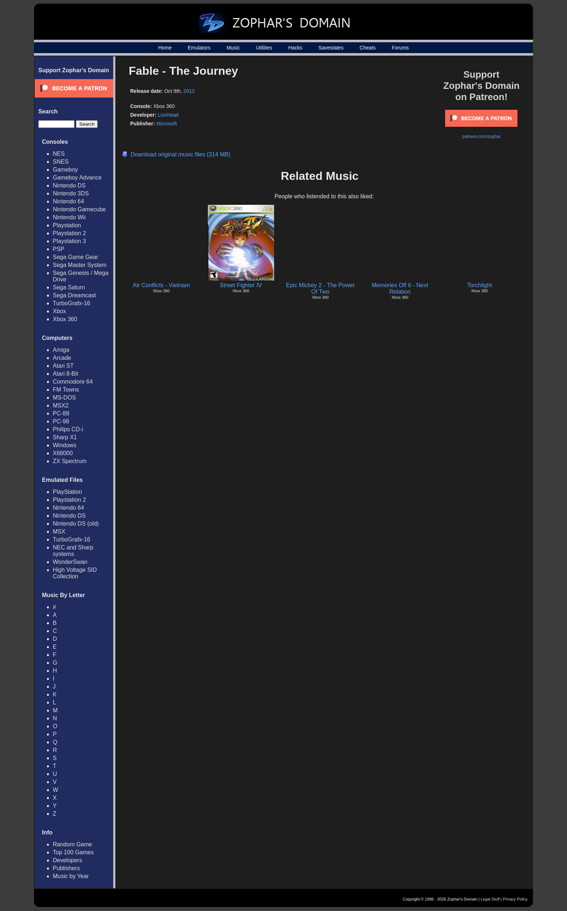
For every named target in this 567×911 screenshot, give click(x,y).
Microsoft (166, 123)
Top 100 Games (73, 852)
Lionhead (168, 115)
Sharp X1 (65, 437)
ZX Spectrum (69, 461)
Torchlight (479, 285)
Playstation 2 (69, 233)
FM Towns (66, 390)
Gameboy (65, 170)
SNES (61, 162)
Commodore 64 (73, 382)
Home (164, 48)
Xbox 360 (65, 319)
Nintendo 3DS (71, 193)
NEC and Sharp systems (73, 550)
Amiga (61, 350)
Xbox (59, 311)
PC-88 (61, 413)
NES (59, 154)
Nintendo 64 (68, 201)
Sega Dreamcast (74, 295)
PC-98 (61, 421)
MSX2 (61, 405)
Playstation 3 (69, 241)
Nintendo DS (69, 185)
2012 (189, 91)
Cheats (367, 48)
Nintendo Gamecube (79, 209)
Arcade (62, 358)
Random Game (72, 844)
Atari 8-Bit (65, 374)
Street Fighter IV (241, 285)
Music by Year (71, 876)
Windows (64, 445)
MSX (59, 531)
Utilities (264, 48)
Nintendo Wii (69, 217)
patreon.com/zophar (481, 136)
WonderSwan (70, 562)
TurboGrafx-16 (71, 303)
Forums (400, 48)
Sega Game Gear (75, 257)
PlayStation (67, 492)
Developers (67, 860)
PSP (58, 249)
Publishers (66, 868)
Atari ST (63, 366)
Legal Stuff (490, 899)
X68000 (63, 453)
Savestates (331, 48)
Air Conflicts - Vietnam (161, 285)
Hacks (295, 48)
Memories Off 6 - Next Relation (400, 288)
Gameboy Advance (77, 177)
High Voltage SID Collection (75, 573)
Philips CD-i (68, 429)
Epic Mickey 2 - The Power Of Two (320, 288)
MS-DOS (64, 397)
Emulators (199, 48)
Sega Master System (80, 265)
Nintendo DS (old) (76, 524)
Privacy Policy (515, 899)
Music (233, 48)
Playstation (67, 225)
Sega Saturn (69, 287)
